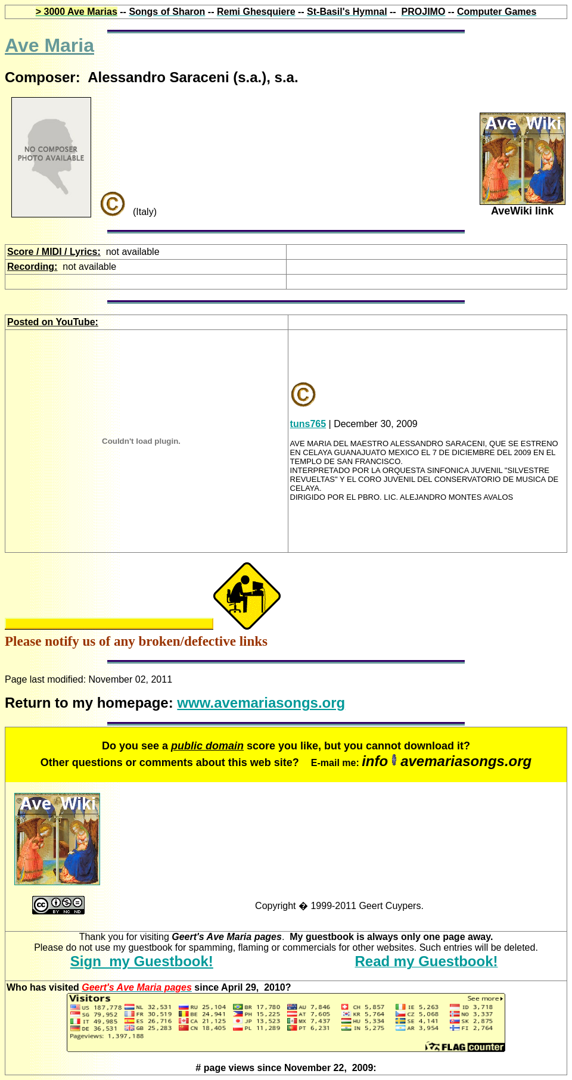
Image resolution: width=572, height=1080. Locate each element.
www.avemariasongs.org (261, 703)
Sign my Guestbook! (141, 961)
